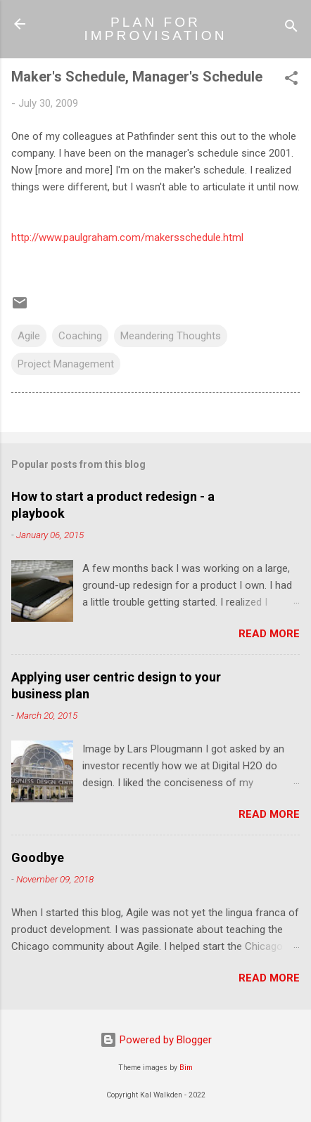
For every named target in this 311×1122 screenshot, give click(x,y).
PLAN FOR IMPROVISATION (155, 29)
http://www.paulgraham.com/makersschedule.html (127, 237)
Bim (186, 1067)
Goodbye (37, 857)
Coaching (80, 336)
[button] (291, 80)
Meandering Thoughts (170, 336)
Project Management (66, 364)
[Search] (291, 28)
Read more (269, 633)
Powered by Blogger (156, 1039)
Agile (29, 336)
